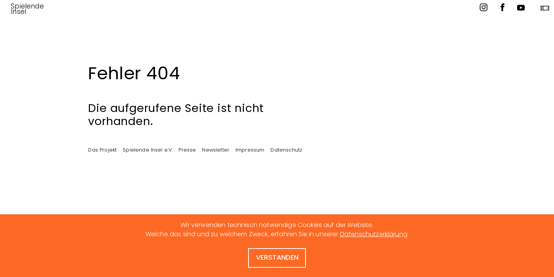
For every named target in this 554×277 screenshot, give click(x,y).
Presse (187, 150)
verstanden (277, 257)
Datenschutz (286, 150)
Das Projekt (102, 150)
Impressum (249, 150)
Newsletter (215, 150)
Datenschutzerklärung (373, 234)
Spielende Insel (27, 9)
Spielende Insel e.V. (147, 150)
